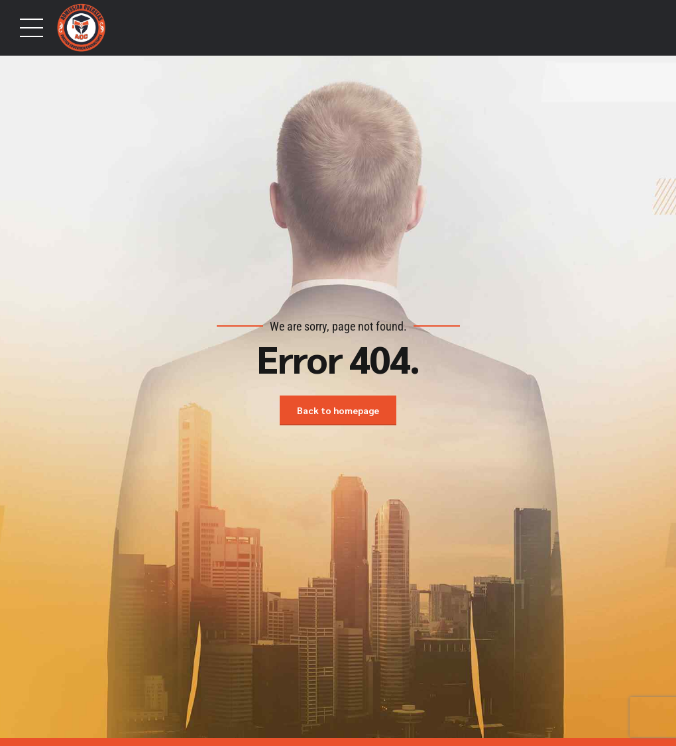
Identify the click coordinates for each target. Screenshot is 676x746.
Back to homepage (338, 410)
